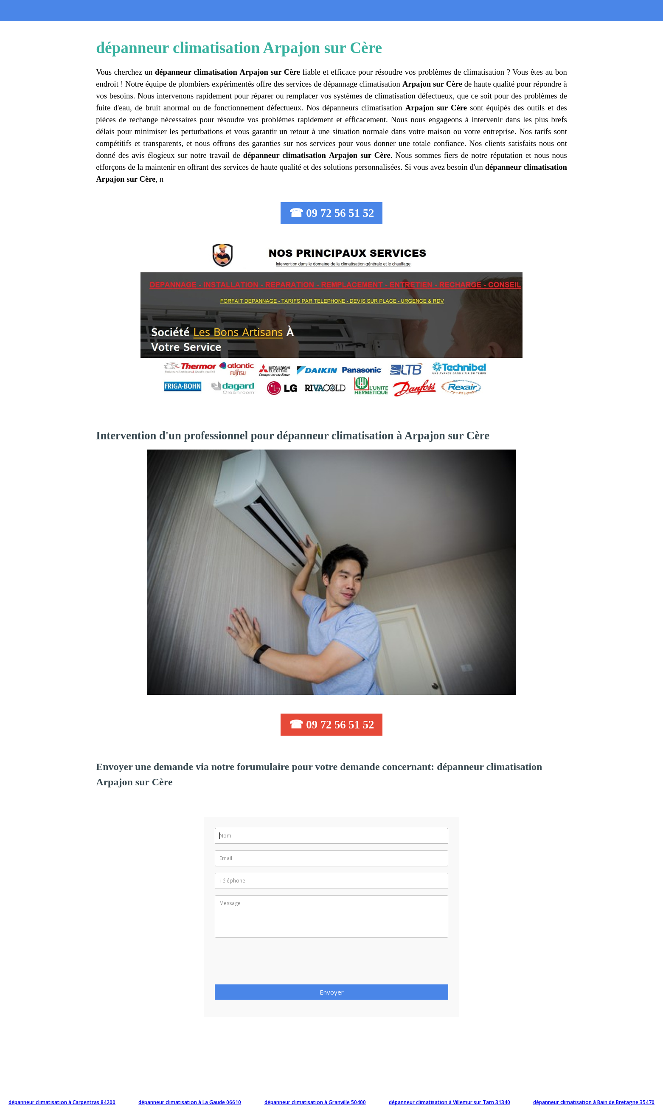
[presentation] (279, 963)
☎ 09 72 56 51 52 (331, 213)
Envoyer (332, 992)
